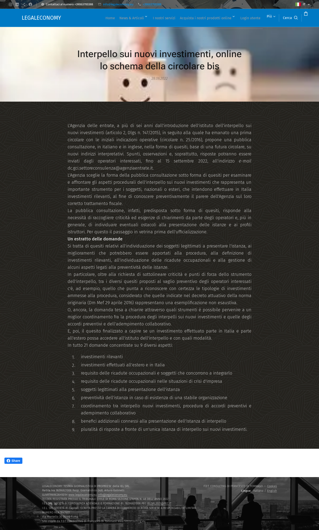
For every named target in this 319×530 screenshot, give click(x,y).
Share (13, 460)
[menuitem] (108, 18)
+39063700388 (152, 4)
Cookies (272, 486)
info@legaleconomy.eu (118, 4)
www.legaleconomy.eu (82, 494)
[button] (273, 18)
